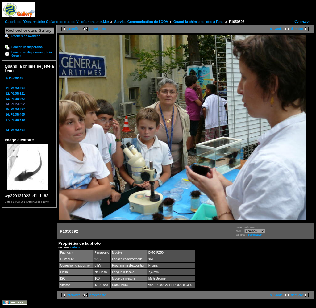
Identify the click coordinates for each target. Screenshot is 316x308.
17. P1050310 (15, 120)
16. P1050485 (15, 114)
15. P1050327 (15, 109)
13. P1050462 (15, 99)
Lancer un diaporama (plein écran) (31, 54)
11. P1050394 (15, 88)
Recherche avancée (25, 36)
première (73, 29)
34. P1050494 (15, 130)
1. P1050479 (14, 78)
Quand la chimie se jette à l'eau (198, 21)
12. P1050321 (15, 93)
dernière (297, 29)
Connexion (302, 21)
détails (75, 247)
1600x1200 (255, 234)
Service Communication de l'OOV (141, 21)
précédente (97, 29)
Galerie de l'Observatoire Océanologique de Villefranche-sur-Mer (57, 21)
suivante (276, 29)
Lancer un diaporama (27, 47)
